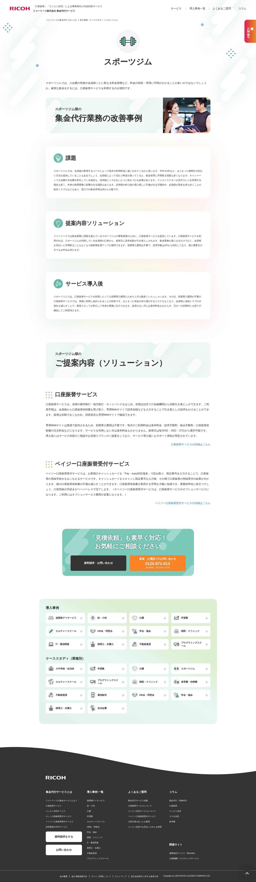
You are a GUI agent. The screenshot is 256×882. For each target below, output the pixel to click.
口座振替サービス (54, 806)
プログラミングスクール (98, 858)
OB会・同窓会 (93, 827)
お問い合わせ (64, 849)
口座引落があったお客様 (139, 821)
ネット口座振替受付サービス (58, 816)
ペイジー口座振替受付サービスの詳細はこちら (182, 503)
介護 (89, 811)
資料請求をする (64, 836)
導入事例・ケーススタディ (92, 20)
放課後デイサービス (96, 800)
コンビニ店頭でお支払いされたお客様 (145, 827)
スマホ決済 (174, 816)
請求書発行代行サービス (56, 827)
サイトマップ (121, 876)
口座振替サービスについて (140, 806)
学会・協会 (92, 832)
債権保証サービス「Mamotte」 (183, 853)
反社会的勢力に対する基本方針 (145, 876)
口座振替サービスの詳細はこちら (190, 444)
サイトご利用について (101, 876)
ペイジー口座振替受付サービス (59, 821)
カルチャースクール (96, 821)
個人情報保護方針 (79, 876)
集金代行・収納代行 (178, 800)
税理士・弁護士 (94, 848)
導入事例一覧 (197, 8)
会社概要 (63, 876)
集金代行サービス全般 (138, 800)
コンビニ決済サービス (56, 811)
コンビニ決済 (175, 811)
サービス (176, 8)
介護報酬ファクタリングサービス (184, 858)
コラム (242, 8)
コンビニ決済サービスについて (142, 811)
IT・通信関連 (93, 843)
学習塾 (90, 816)
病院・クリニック (95, 837)
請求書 (172, 821)
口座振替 (173, 806)
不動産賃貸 (92, 853)
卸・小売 (91, 806)
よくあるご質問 (222, 8)
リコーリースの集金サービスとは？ (61, 800)
